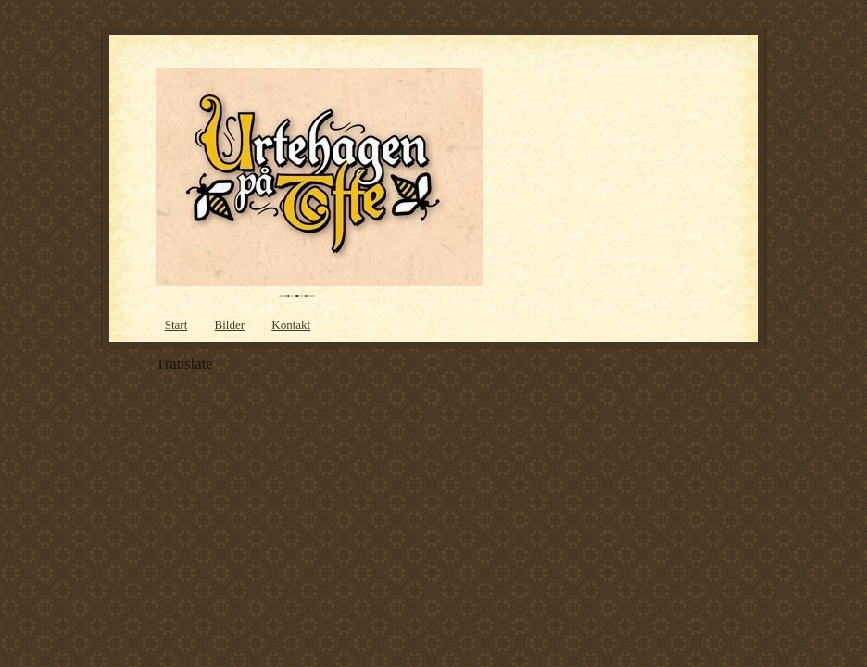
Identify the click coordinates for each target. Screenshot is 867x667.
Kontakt (290, 325)
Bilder (230, 325)
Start (176, 325)
